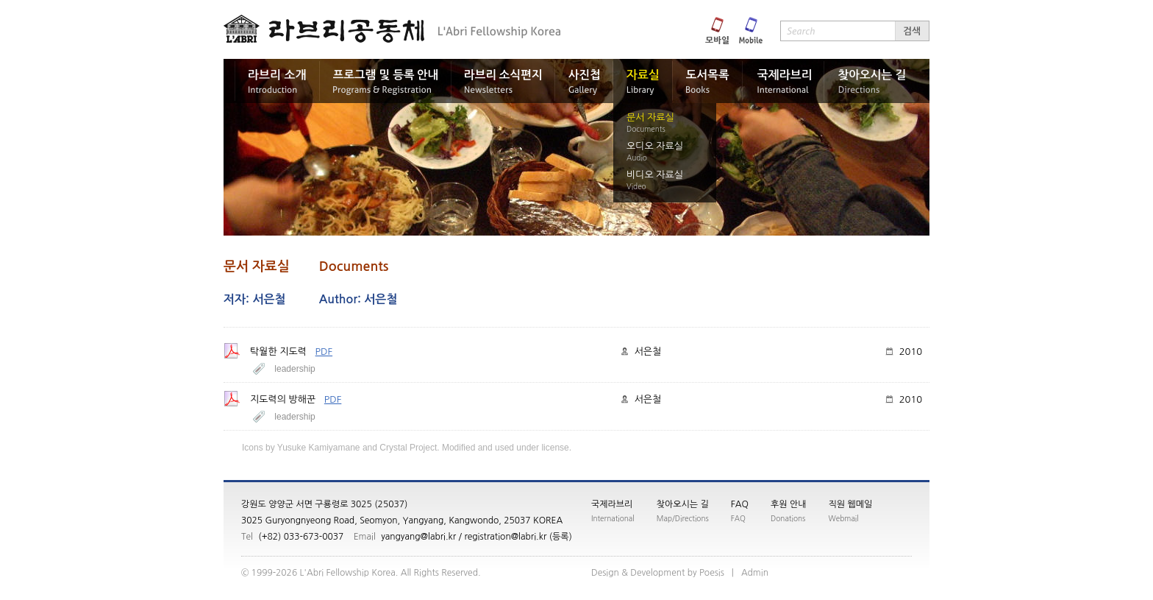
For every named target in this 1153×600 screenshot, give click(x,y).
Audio (637, 157)
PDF (324, 351)
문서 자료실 (650, 117)
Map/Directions (683, 518)
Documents (646, 129)
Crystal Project (408, 447)
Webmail (844, 518)
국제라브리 (611, 504)
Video (636, 186)
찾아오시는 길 (683, 504)
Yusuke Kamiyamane (318, 447)
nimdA (754, 572)
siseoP (711, 572)
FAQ (740, 504)
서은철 (648, 351)
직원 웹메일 (851, 504)
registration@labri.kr (505, 536)
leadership (294, 369)
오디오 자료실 (655, 146)
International (613, 518)
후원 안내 (788, 504)
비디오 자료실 (655, 175)
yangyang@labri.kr (418, 536)
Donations (788, 518)
